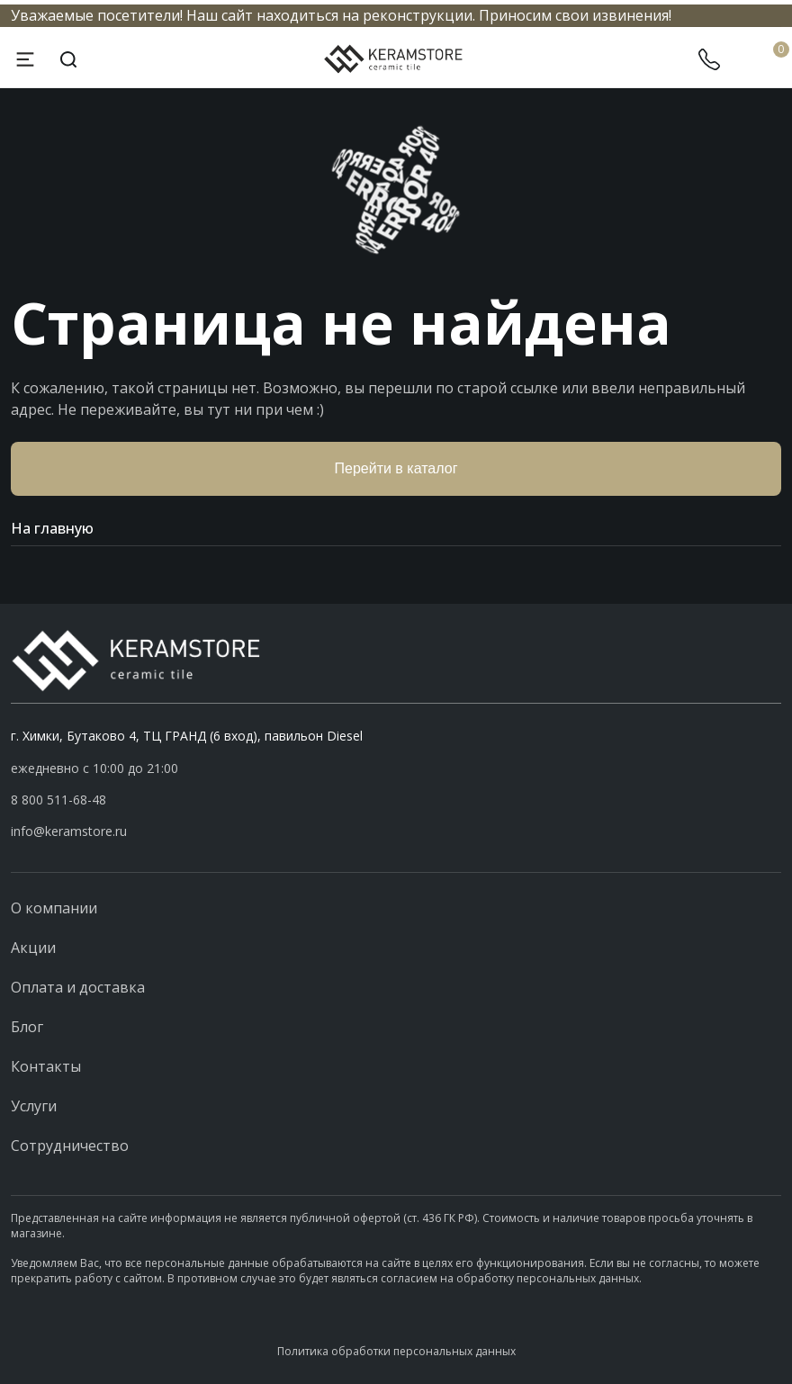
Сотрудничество (70, 1145)
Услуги (34, 1106)
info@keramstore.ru (69, 831)
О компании (54, 908)
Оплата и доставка (78, 987)
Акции (33, 947)
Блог (27, 1027)
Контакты (46, 1066)
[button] (396, 800)
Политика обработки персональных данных (396, 1351)
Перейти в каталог (396, 468)
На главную (396, 528)
